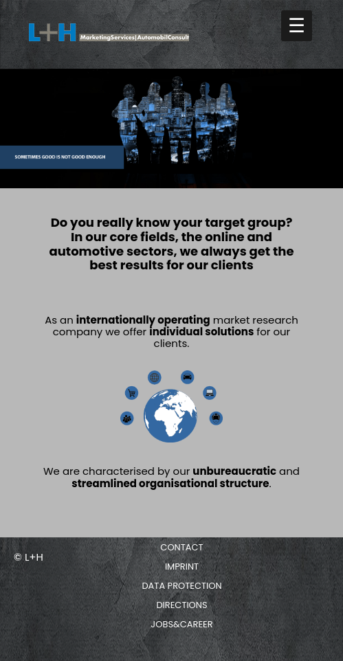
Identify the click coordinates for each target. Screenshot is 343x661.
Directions (181, 605)
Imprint (182, 566)
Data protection (181, 585)
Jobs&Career (181, 624)
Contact (181, 547)
